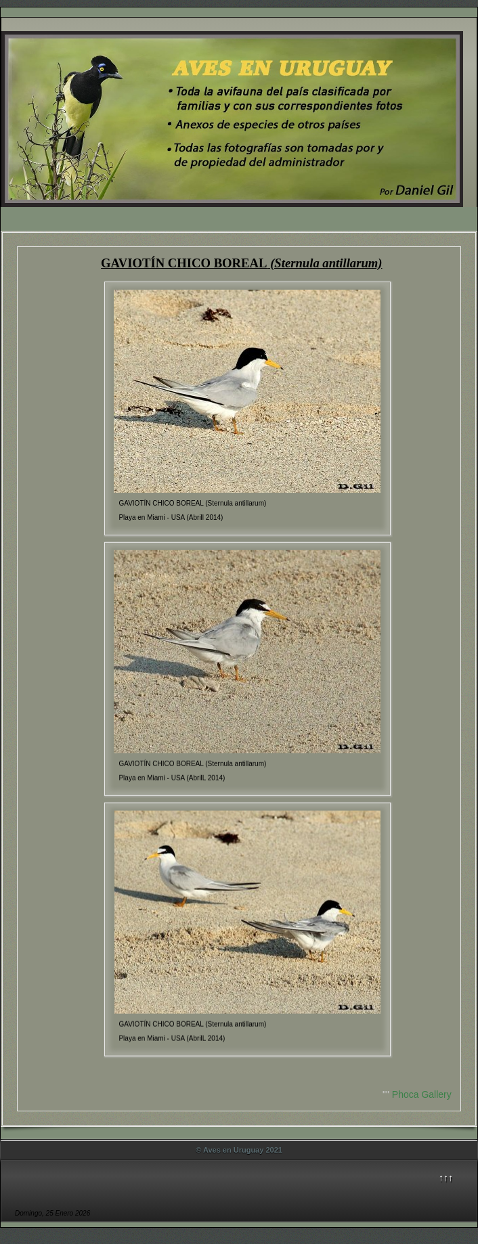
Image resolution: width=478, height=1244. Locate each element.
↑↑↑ (446, 1177)
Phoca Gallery (422, 1094)
